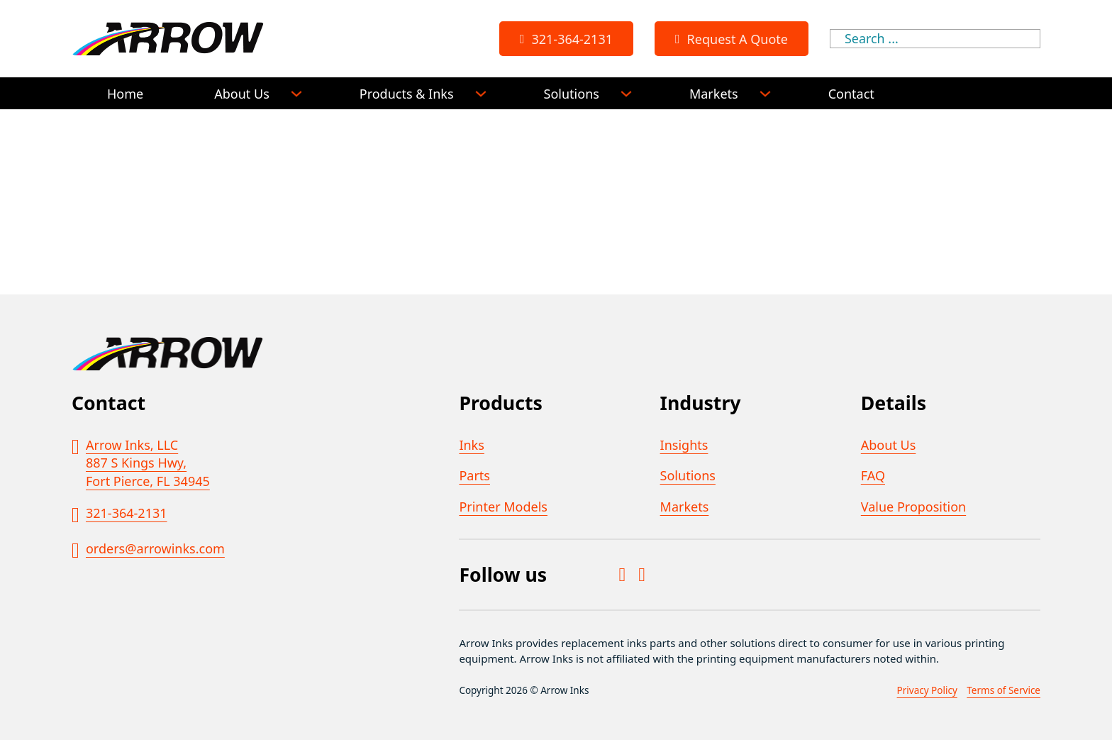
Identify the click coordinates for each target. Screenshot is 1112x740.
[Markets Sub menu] (765, 93)
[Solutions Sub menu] (626, 93)
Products (500, 403)
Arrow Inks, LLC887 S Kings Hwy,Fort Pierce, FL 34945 (148, 463)
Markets (713, 93)
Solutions (571, 93)
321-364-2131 (564, 39)
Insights (684, 444)
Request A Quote (730, 39)
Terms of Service (1003, 690)
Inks (471, 444)
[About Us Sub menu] (296, 93)
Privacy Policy (927, 690)
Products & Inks (407, 93)
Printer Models (503, 506)
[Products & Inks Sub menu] (480, 93)
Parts (474, 475)
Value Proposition (913, 506)
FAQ (873, 475)
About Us (241, 93)
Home (125, 93)
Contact (851, 93)
